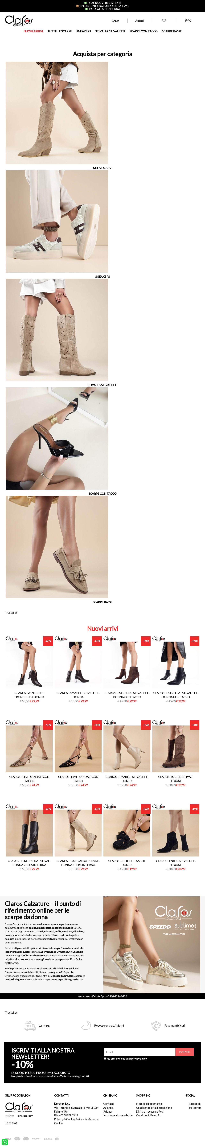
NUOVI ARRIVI (33, 31)
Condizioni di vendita (148, 1115)
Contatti (108, 1103)
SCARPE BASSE (172, 31)
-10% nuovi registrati (102, 2)
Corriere (44, 1025)
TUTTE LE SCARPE (59, 31)
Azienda (108, 1107)
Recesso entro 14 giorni (109, 1025)
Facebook (194, 1103)
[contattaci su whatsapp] (5, 1142)
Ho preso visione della (127, 1058)
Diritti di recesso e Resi (150, 1111)
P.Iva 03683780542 (66, 1115)
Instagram (194, 1107)
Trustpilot (11, 612)
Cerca (115, 21)
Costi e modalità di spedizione (154, 1107)
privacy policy (139, 1058)
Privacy (107, 1111)
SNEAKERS (83, 31)
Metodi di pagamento (149, 1103)
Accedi (139, 20)
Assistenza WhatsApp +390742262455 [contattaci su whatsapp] (102, 996)
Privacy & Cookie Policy (68, 1119)
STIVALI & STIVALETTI (110, 31)
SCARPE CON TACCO (143, 31)
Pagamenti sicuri (174, 1025)
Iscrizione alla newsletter (118, 1115)
